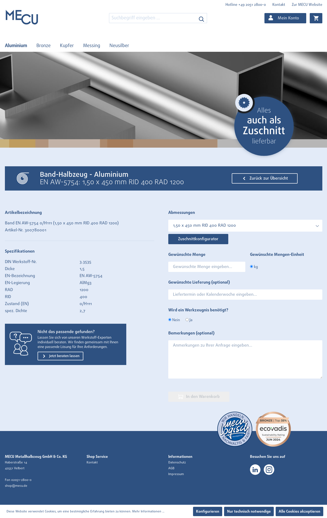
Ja (189, 320)
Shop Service (97, 457)
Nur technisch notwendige (249, 511)
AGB (171, 468)
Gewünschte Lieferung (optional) (199, 282)
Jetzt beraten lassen (60, 356)
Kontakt (278, 5)
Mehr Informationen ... (148, 511)
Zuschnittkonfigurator (198, 239)
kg (254, 267)
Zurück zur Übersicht (265, 178)
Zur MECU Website (307, 5)
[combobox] (152, 18)
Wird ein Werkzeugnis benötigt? (198, 310)
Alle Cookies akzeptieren (299, 511)
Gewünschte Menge (186, 255)
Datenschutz (177, 462)
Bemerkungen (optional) (191, 333)
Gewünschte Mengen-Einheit (277, 255)
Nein (174, 320)
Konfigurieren (207, 511)
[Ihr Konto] (285, 18)
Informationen (180, 457)
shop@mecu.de (16, 485)
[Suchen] (201, 18)
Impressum (176, 474)
